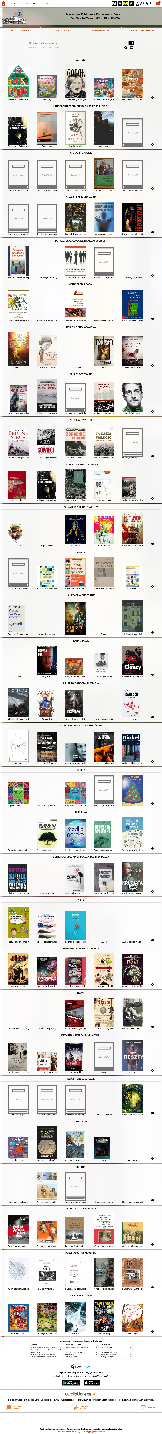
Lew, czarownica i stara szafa (74, 1352)
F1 (142, 3)
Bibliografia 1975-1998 (60, 31)
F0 (137, 3)
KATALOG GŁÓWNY (19, 31)
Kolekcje (56, 47)
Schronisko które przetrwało (107, 1354)
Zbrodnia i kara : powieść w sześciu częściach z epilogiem (48, 1357)
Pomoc (36, 3)
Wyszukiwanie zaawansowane (40, 47)
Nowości (13, 3)
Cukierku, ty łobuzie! (71, 1357)
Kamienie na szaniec (37, 1352)
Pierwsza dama (69, 1354)
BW (120, 3)
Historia (25, 3)
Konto (46, 3)
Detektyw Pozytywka (105, 1347)
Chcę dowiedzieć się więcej (68, 1432)
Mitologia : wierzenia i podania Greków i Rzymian (46, 1347)
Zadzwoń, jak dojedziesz (106, 1357)
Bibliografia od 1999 (101, 31)
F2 (148, 3)
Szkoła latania (69, 1350)
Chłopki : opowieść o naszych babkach (77, 1347)
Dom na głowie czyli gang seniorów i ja (111, 1350)
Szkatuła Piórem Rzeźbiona (142, 31)
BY (131, 3)
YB (125, 3)
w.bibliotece (67, 1400)
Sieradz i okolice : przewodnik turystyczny (43, 1350)
